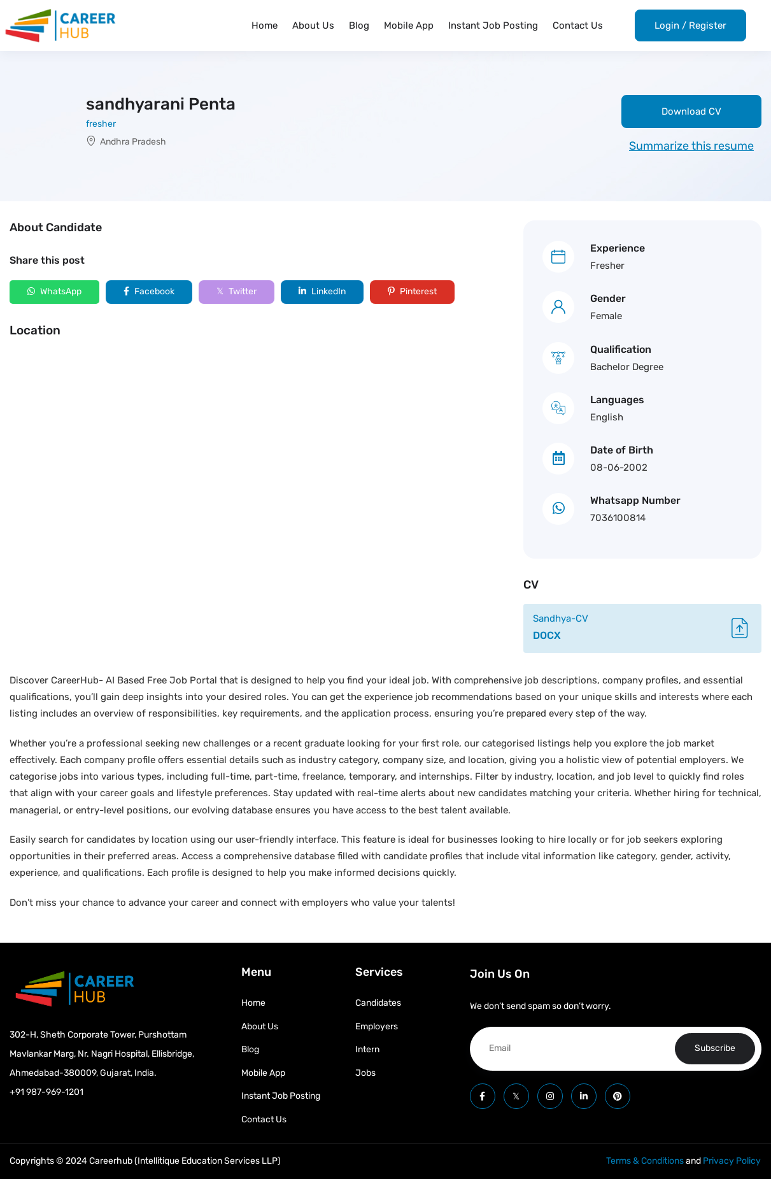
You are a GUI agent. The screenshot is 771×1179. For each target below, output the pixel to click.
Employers (376, 1026)
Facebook (149, 291)
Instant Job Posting (493, 25)
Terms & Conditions (645, 1160)
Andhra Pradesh (133, 141)
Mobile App (409, 25)
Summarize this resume (691, 146)
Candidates (378, 1002)
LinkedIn (322, 291)
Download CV (691, 111)
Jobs (365, 1073)
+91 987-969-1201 (46, 1092)
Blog (359, 25)
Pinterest (412, 291)
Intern (367, 1049)
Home (264, 25)
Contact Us (578, 25)
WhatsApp (54, 291)
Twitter (236, 291)
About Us (313, 25)
